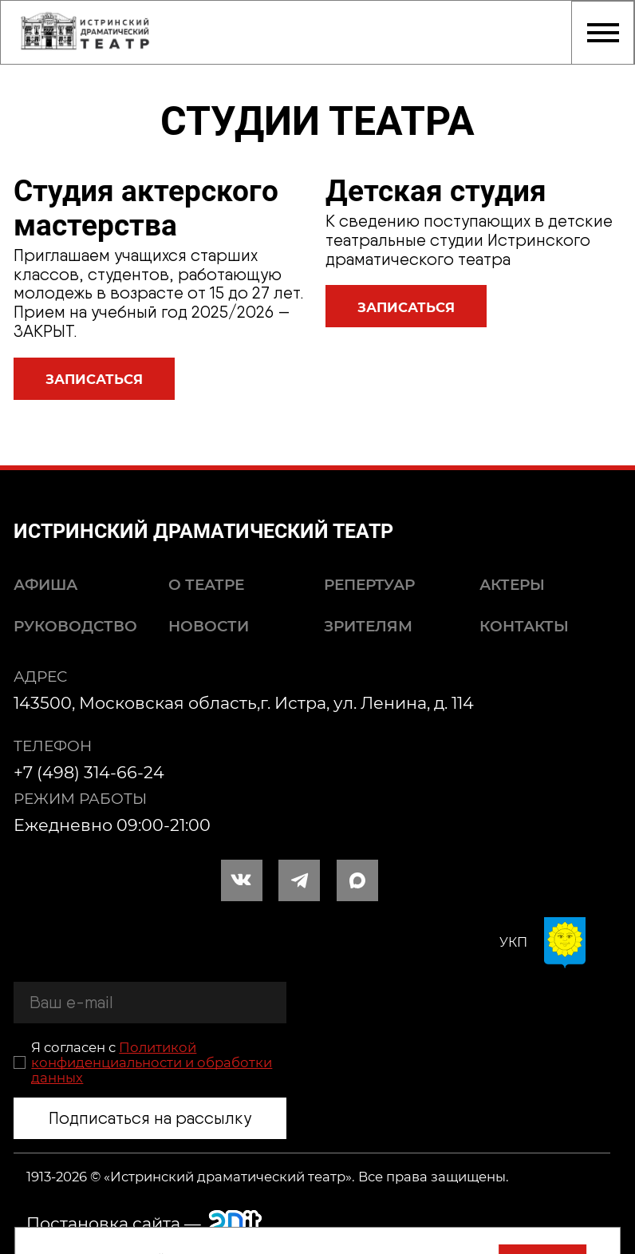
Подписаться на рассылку (150, 1118)
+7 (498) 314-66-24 (89, 772)
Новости (208, 626)
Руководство (75, 626)
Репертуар (369, 584)
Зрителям (368, 626)
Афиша (45, 584)
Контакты (524, 626)
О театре (206, 584)
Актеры (512, 584)
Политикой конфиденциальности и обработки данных (151, 1062)
